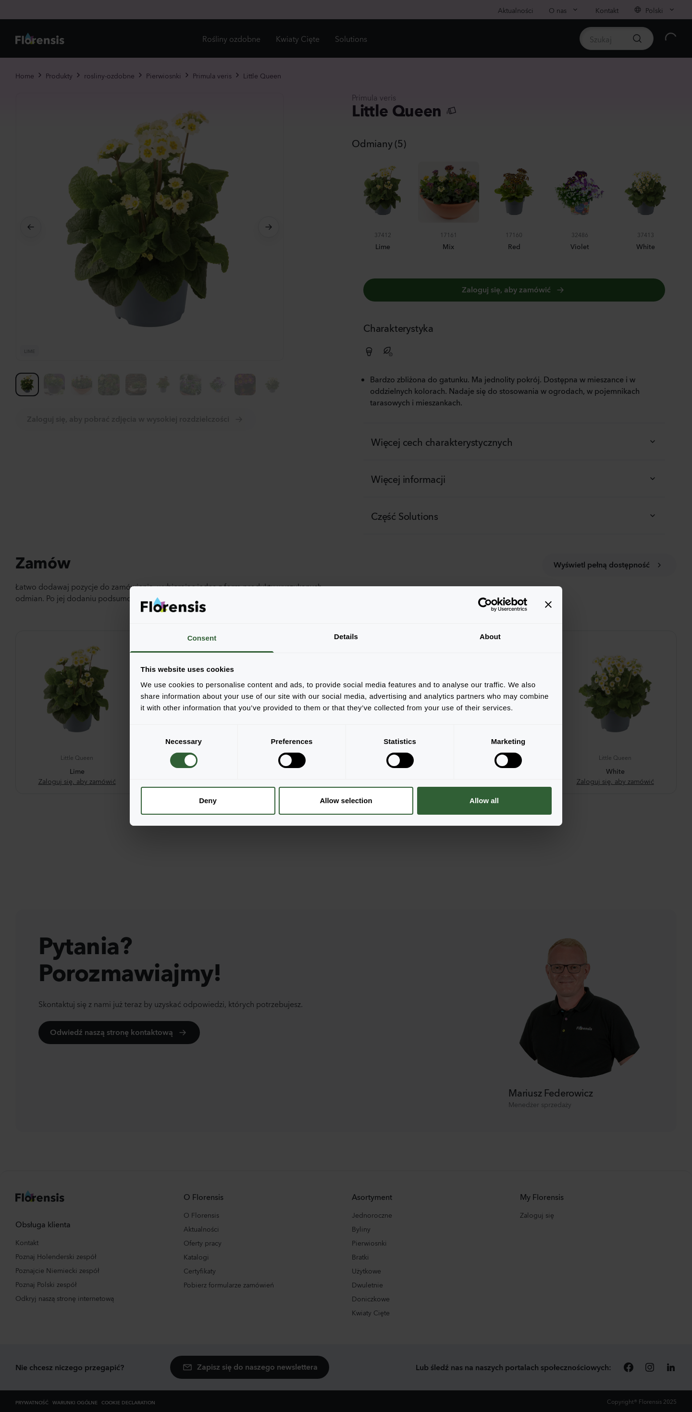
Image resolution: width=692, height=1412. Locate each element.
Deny (208, 800)
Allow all (484, 800)
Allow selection (346, 800)
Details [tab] (346, 636)
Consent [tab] (202, 638)
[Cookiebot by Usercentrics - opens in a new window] (485, 604)
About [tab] (490, 636)
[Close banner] (548, 604)
